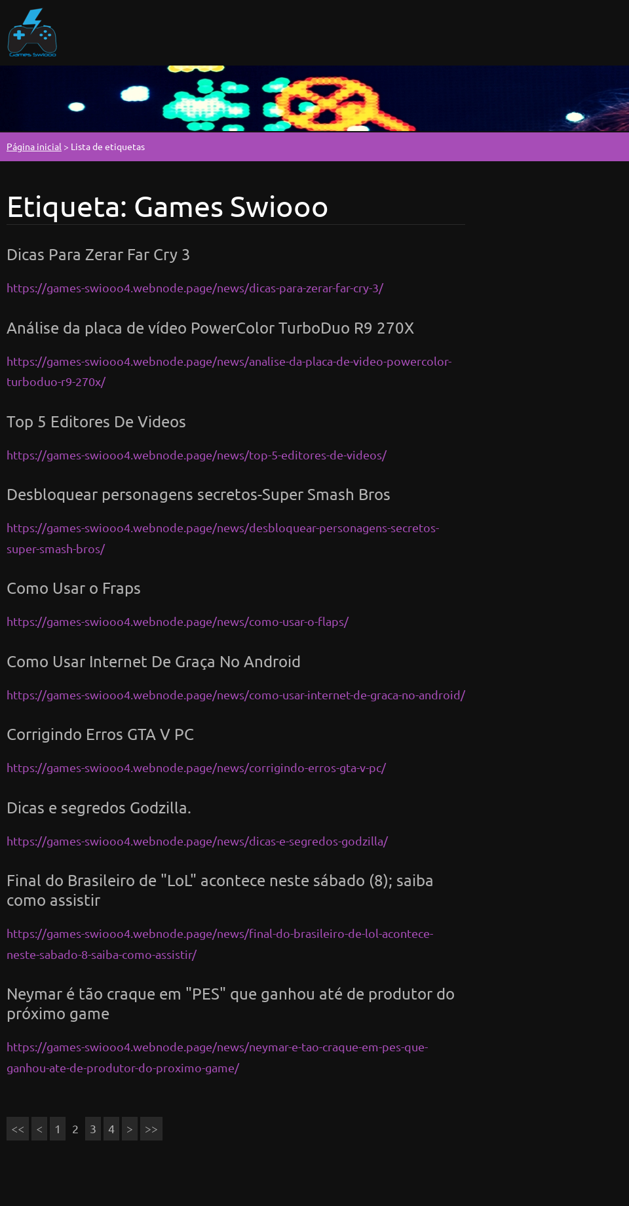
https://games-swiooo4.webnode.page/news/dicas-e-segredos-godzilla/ (197, 840)
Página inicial (34, 146)
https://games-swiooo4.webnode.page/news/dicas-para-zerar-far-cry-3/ (195, 287)
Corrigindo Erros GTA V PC (100, 733)
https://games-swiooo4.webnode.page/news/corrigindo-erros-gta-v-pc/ (196, 767)
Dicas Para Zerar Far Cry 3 (99, 253)
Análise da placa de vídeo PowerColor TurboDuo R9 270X (210, 327)
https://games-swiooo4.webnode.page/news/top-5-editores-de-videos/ (197, 454)
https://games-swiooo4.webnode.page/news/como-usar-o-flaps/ (178, 621)
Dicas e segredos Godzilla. (99, 807)
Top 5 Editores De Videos (96, 421)
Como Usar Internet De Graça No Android (154, 661)
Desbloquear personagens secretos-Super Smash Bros (199, 493)
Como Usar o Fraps (74, 587)
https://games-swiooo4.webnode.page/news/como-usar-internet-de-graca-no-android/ (236, 694)
